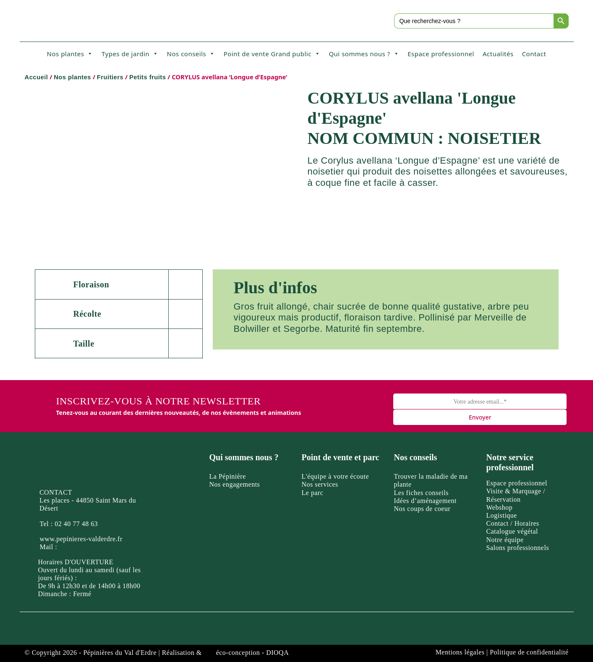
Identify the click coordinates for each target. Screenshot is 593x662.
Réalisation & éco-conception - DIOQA (225, 652)
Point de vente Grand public (272, 54)
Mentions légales (460, 652)
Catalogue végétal (512, 531)
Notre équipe (505, 539)
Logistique (501, 515)
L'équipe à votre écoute (335, 476)
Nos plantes (70, 54)
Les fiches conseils (421, 492)
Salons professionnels (517, 547)
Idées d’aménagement (425, 500)
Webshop (499, 507)
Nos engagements (234, 484)
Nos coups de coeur (422, 508)
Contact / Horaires (512, 523)
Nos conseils (191, 54)
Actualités (498, 54)
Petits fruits (147, 77)
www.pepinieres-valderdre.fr (81, 538)
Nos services (320, 484)
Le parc (313, 492)
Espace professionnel (441, 54)
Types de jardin (130, 54)
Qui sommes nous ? (364, 54)
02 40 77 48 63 (76, 523)
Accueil (36, 77)
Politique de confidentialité (529, 652)
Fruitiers (110, 77)
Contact (534, 54)
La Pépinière (227, 476)
